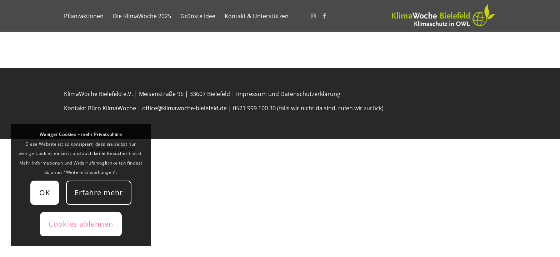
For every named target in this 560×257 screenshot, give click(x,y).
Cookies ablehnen (81, 224)
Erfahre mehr (99, 192)
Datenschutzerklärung (310, 94)
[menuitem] (83, 16)
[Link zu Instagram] (313, 15)
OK (44, 192)
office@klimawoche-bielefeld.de (184, 108)
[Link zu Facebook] (324, 15)
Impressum (251, 94)
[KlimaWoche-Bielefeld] (442, 16)
